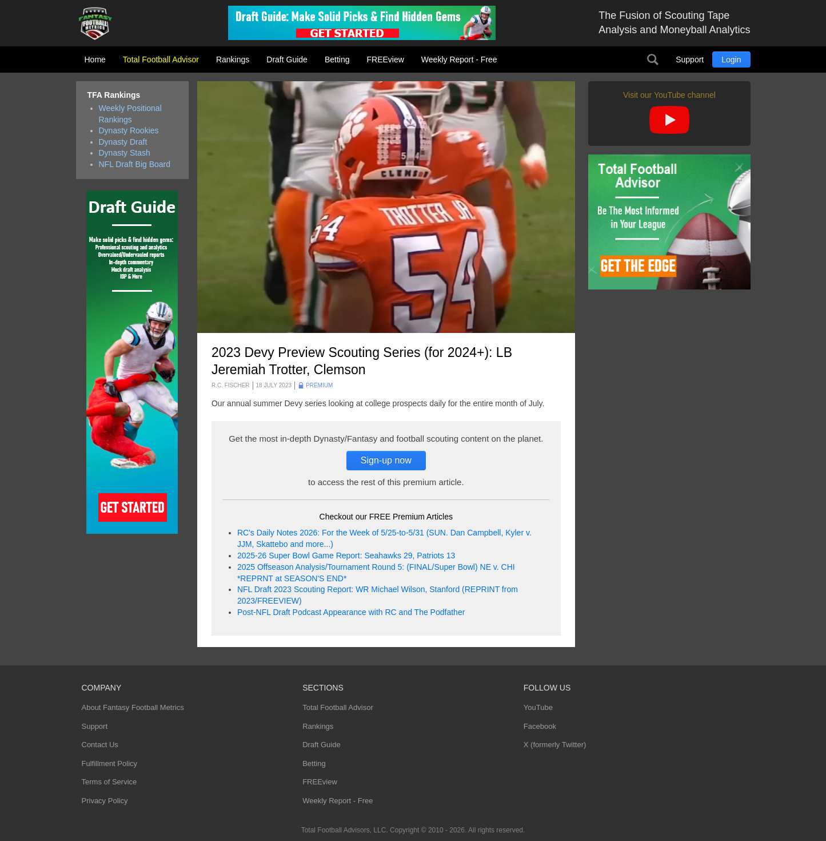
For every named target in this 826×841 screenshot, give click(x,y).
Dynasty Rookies (129, 130)
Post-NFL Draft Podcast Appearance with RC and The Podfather (351, 612)
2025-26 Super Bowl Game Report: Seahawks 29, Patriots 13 (346, 555)
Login (731, 59)
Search (653, 59)
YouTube (538, 707)
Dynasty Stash (124, 152)
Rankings (232, 59)
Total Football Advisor (161, 59)
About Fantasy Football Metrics (133, 707)
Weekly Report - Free (459, 59)
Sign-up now (386, 460)
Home (95, 59)
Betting (337, 59)
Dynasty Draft (123, 141)
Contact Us (100, 744)
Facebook (540, 726)
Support (690, 59)
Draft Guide (287, 59)
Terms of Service (109, 781)
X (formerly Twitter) (555, 744)
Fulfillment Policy (110, 763)
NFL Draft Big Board (135, 164)
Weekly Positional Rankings (130, 114)
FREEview (385, 59)
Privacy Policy (105, 800)
